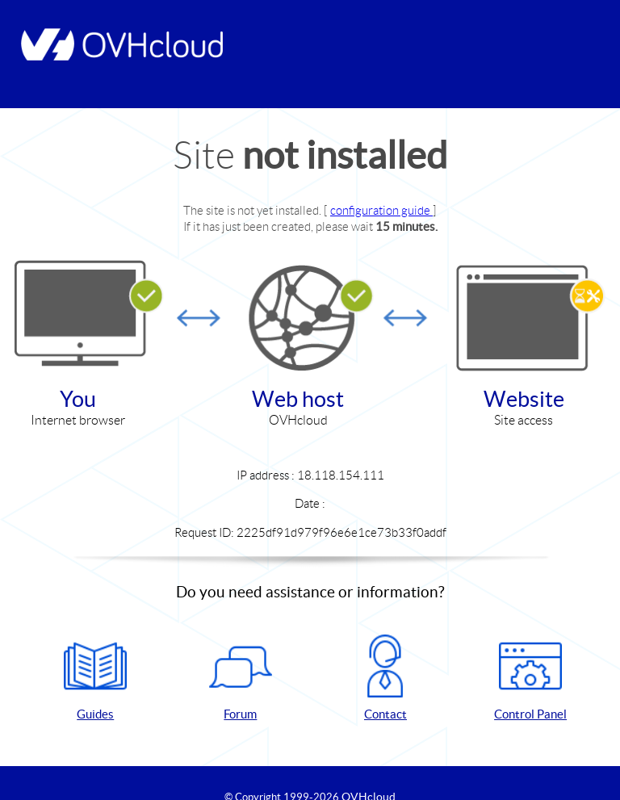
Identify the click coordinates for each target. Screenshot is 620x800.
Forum (240, 678)
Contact (385, 678)
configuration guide (381, 210)
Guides (95, 678)
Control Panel (530, 678)
